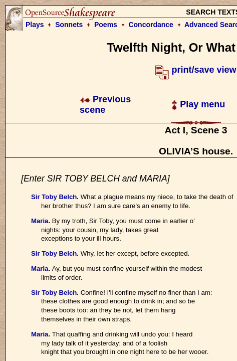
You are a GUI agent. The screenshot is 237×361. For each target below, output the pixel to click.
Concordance (150, 25)
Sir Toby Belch (54, 197)
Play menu (198, 104)
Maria (39, 221)
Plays (35, 25)
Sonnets (69, 25)
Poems (105, 25)
